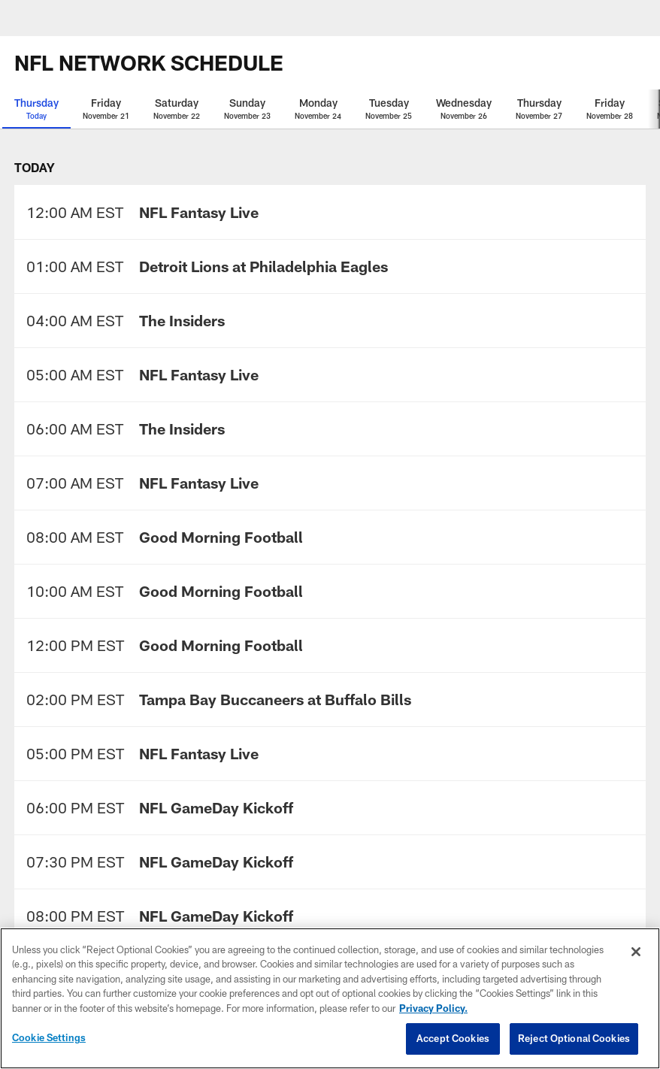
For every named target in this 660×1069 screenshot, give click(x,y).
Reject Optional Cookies (574, 1038)
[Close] (635, 951)
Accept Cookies (452, 1038)
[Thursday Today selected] (36, 109)
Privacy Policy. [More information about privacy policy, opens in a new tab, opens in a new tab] (433, 1008)
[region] (330, 998)
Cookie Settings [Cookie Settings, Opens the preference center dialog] (49, 1037)
